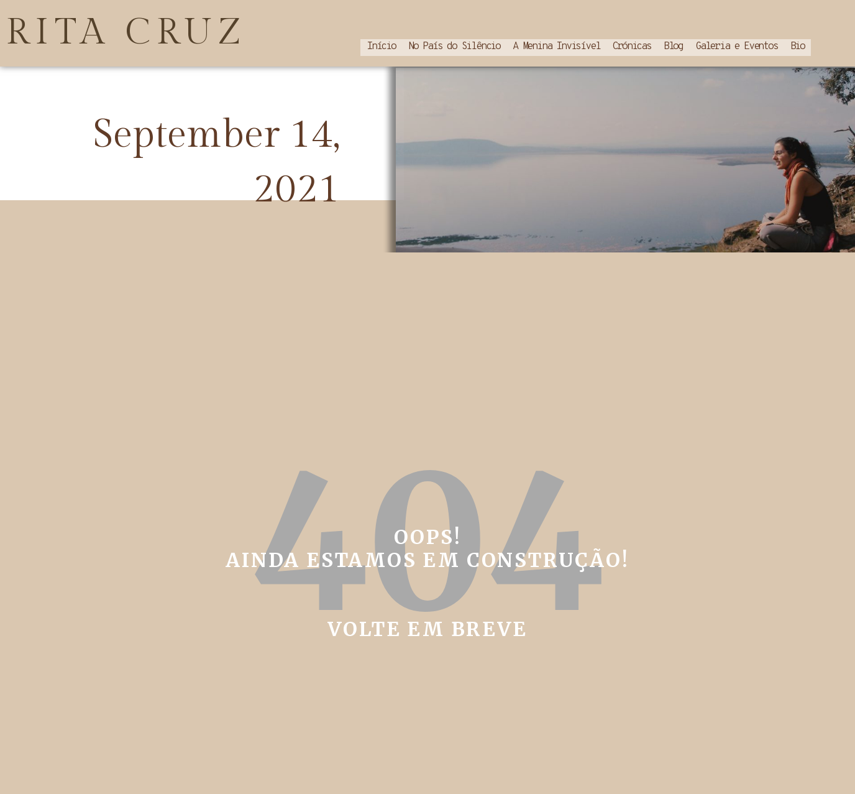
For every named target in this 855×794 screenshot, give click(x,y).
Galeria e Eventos (736, 45)
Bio (797, 45)
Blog (673, 45)
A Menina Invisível (556, 45)
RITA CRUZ (126, 31)
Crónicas (631, 45)
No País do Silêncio (454, 45)
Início (381, 45)
